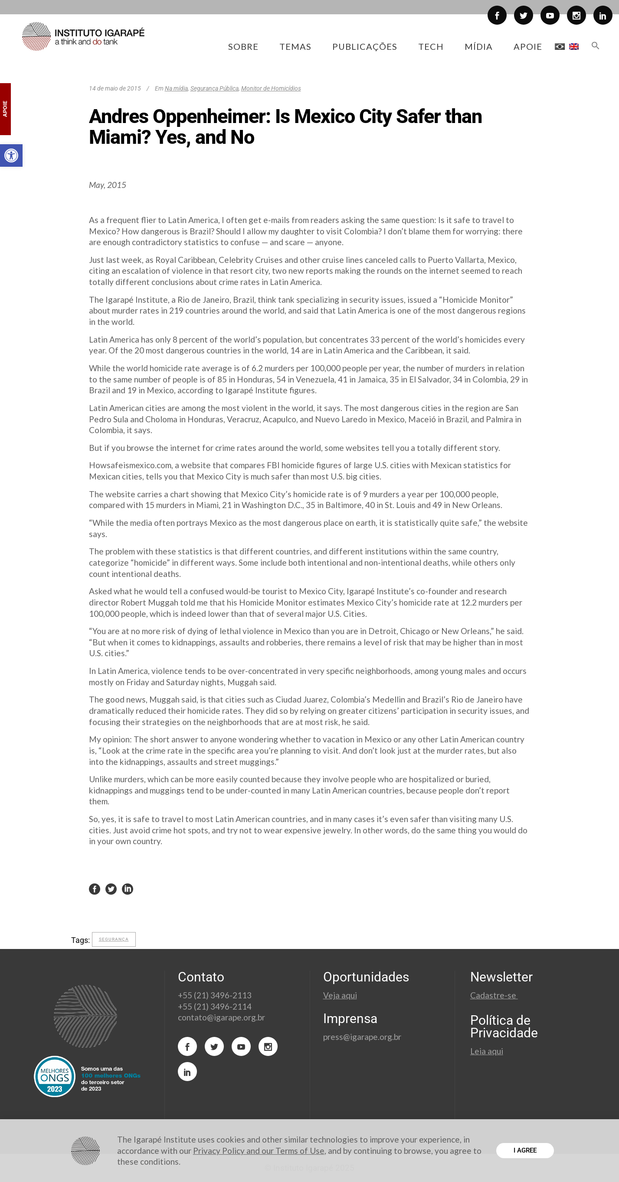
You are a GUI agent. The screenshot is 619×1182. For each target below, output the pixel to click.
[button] (11, 155)
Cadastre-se (494, 995)
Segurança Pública (214, 88)
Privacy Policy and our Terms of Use (258, 1151)
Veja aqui (340, 995)
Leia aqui (486, 1051)
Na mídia (176, 88)
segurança (114, 939)
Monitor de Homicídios (271, 88)
